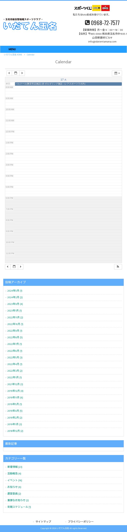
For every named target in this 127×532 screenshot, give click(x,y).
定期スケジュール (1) (19, 507)
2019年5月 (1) (14, 404)
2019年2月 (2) (14, 418)
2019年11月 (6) (15, 398)
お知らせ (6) (14, 487)
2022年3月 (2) (14, 371)
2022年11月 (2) (15, 318)
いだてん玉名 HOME (13, 54)
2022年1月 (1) (14, 378)
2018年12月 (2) (15, 431)
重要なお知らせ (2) (18, 500)
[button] (118, 266)
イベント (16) (14, 480)
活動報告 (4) (14, 474)
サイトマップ (43, 522)
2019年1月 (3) (14, 424)
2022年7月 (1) (14, 344)
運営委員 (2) (14, 494)
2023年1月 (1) (14, 311)
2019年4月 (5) (14, 411)
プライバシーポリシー (81, 522)
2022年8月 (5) (15, 337)
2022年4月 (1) (14, 364)
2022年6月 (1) (14, 351)
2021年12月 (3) (15, 384)
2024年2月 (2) (15, 297)
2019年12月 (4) (15, 391)
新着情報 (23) (14, 467)
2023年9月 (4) (15, 304)
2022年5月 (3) (14, 358)
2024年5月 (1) (14, 291)
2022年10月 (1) (15, 324)
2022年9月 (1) (14, 331)
